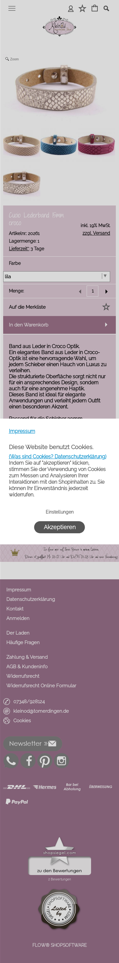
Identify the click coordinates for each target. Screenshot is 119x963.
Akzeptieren (60, 527)
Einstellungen (60, 512)
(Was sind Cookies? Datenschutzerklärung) (57, 457)
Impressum (22, 431)
